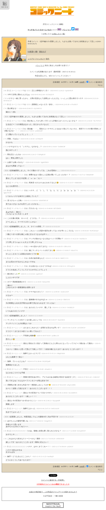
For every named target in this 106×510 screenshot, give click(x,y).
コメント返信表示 (94, 82)
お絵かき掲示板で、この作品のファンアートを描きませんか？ (53, 492)
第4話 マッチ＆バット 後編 (17, 175)
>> (101, 85)
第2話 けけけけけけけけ (16, 431)
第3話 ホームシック (14, 328)
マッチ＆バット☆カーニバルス (40, 30)
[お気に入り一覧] (58, 34)
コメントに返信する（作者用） (53, 480)
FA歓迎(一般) (33, 52)
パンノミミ (66, 30)
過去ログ (42, 52)
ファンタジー (40, 59)
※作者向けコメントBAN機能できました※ (53, 484)
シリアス (31, 59)
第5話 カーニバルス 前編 (16, 121)
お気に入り (46, 34)
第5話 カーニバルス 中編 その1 (19, 91)
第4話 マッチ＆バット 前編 (17, 231)
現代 (47, 59)
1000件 (82, 82)
